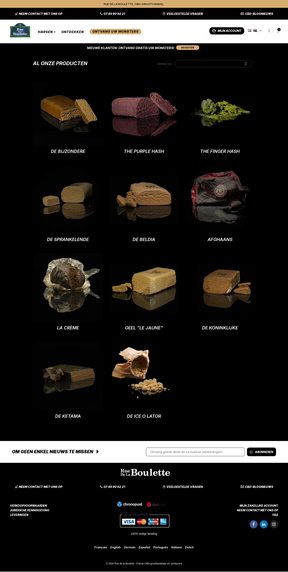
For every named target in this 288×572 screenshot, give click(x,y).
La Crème (68, 328)
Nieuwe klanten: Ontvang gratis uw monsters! (129, 48)
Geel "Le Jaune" (144, 328)
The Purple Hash (144, 151)
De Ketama (68, 416)
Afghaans (220, 239)
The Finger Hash (220, 151)
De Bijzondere (68, 151)
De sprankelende (68, 239)
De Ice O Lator (144, 416)
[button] (38, 14)
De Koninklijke (220, 328)
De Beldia (144, 239)
